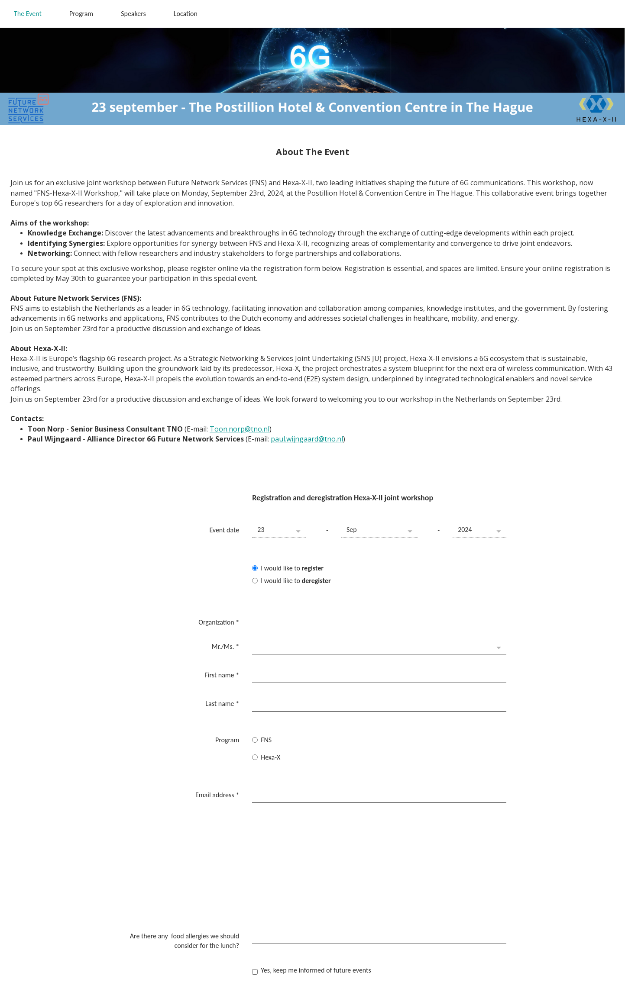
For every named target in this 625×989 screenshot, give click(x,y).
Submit (271, 923)
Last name (222, 684)
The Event (28, 14)
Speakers (133, 14)
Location (186, 14)
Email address (217, 762)
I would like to (288, 568)
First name (221, 661)
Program (81, 14)
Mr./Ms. (225, 639)
